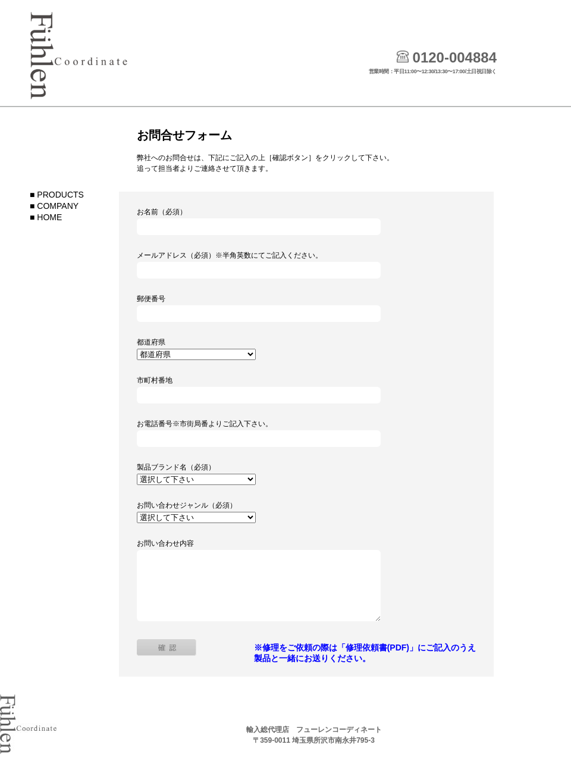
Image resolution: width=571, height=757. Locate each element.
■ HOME (46, 217)
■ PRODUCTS (57, 194)
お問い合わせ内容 (165, 543)
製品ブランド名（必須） (176, 467)
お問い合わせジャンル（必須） (187, 505)
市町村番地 (154, 380)
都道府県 (151, 342)
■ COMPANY (54, 206)
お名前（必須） (162, 212)
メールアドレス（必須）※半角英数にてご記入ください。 (229, 255)
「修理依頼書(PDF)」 (377, 647)
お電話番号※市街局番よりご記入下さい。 (204, 424)
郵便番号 (151, 299)
